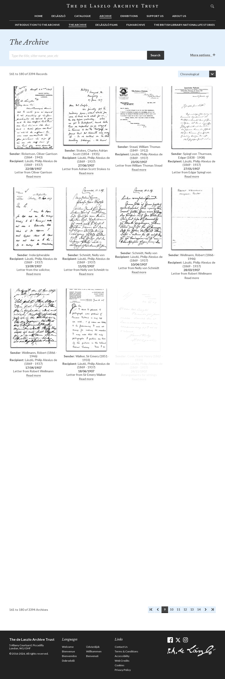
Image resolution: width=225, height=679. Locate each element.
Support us (155, 16)
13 (192, 609)
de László (58, 16)
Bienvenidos (69, 656)
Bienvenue (68, 651)
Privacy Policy (123, 670)
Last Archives (212, 609)
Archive (106, 16)
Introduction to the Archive (37, 24)
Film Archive (135, 24)
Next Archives (205, 609)
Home (38, 16)
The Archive (78, 24)
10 (171, 609)
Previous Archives (158, 609)
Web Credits (122, 660)
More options (200, 55)
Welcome (68, 646)
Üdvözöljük (93, 646)
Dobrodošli (68, 660)
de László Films (106, 24)
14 (199, 609)
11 (178, 609)
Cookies (119, 665)
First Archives (151, 609)
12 (185, 609)
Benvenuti (92, 656)
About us (179, 16)
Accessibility (122, 656)
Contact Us (121, 646)
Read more (33, 176)
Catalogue (82, 16)
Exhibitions (129, 16)
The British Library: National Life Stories (184, 24)
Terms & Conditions (126, 651)
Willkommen (94, 651)
